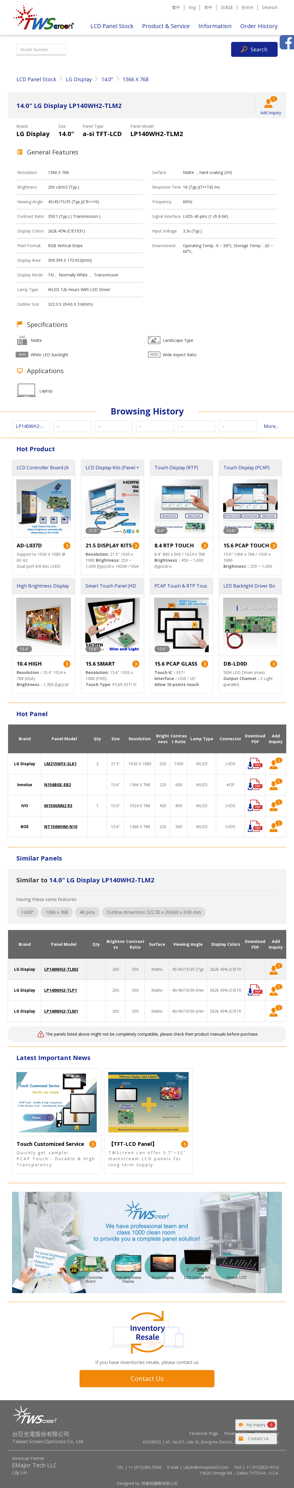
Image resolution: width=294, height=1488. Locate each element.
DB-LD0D (235, 663)
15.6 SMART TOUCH (100, 664)
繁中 (176, 7)
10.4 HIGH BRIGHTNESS (33, 664)
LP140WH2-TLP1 (60, 990)
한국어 (247, 7)
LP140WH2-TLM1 (61, 1011)
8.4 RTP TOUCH (174, 545)
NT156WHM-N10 (60, 826)
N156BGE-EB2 (57, 784)
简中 (208, 7)
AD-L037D (29, 545)
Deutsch (270, 7)
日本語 (227, 7)
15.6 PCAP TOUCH (246, 545)
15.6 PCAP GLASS (175, 663)
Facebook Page (203, 1433)
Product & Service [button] (166, 26)
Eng (192, 7)
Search (259, 49)
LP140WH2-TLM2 (61, 969)
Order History (259, 26)
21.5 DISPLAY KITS (109, 545)
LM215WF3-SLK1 (60, 763)
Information (215, 26)
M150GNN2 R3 (58, 805)
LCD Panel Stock (112, 26)
